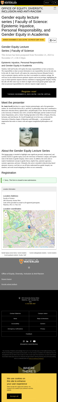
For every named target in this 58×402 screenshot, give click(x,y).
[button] (48, 2)
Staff (25, 255)
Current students (22, 253)
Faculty (21, 255)
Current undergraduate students (37, 253)
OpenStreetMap (44, 247)
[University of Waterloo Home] (9, 3)
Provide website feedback (9, 284)
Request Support (7, 279)
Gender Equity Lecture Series (9, 253)
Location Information (9, 189)
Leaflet (35, 247)
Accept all (14, 396)
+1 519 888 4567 (30, 303)
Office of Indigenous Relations (36, 358)
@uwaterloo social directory (29, 344)
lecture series (9, 154)
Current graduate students (11, 255)
